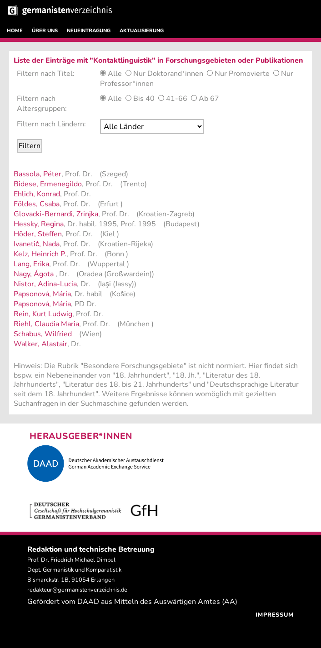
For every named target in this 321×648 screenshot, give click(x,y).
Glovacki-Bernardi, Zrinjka (56, 214)
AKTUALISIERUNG (142, 30)
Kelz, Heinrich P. (40, 254)
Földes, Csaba (37, 204)
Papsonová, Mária (42, 294)
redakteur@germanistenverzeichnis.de (77, 590)
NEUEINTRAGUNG (88, 30)
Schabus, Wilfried (43, 334)
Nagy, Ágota (34, 274)
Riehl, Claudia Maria (46, 324)
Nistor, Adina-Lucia (45, 284)
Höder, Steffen (38, 234)
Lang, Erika (31, 264)
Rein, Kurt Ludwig (43, 314)
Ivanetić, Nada (37, 244)
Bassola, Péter (37, 174)
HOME (15, 30)
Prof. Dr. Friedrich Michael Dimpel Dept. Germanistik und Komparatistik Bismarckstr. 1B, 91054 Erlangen (74, 570)
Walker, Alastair (40, 344)
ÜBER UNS (45, 30)
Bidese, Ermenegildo (48, 184)
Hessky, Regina (39, 224)
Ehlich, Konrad (37, 194)
